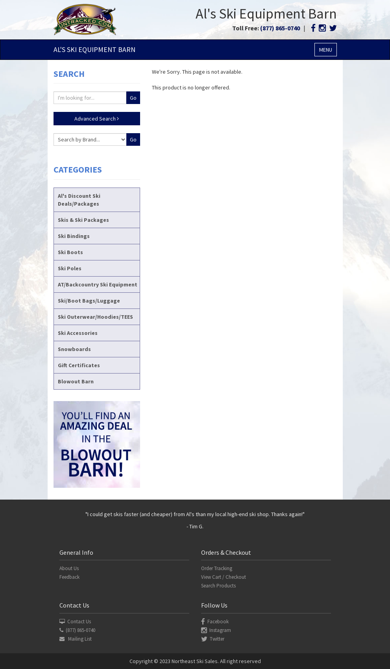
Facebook (215, 621)
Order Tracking (216, 568)
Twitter (212, 639)
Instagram (216, 630)
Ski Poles (69, 268)
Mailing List (75, 639)
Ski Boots (70, 252)
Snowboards (74, 349)
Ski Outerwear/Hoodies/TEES (95, 316)
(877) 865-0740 (280, 28)
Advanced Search (96, 118)
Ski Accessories (78, 332)
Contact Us (75, 621)
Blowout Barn (76, 381)
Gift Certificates (79, 365)
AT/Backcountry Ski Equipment (97, 284)
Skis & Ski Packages (83, 219)
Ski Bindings (74, 236)
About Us (69, 568)
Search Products (218, 585)
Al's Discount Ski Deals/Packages (79, 199)
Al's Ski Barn (94, 49)
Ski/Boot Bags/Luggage (89, 300)
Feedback (69, 577)
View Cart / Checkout (223, 577)
